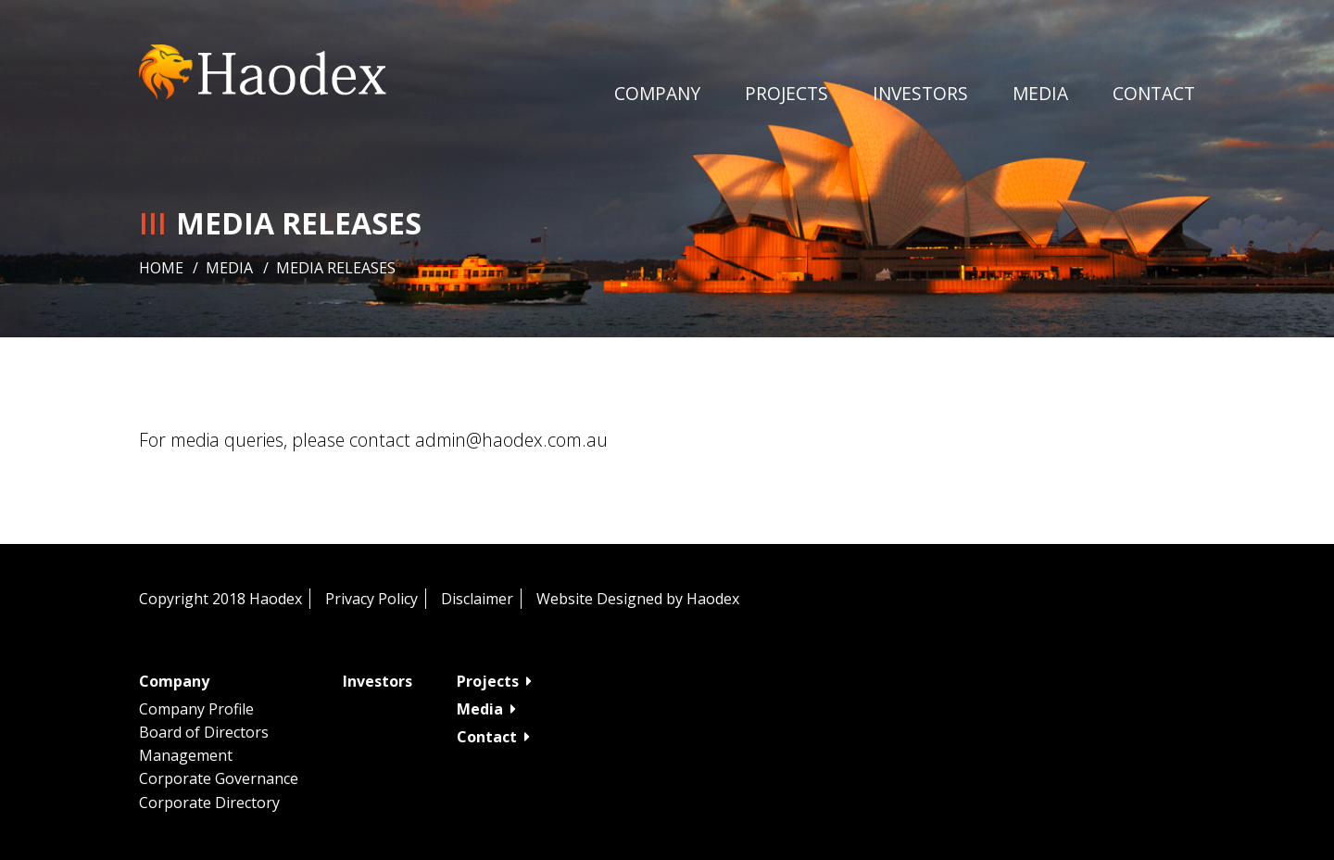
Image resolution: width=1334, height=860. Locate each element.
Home (161, 268)
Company (657, 93)
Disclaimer (477, 598)
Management (186, 755)
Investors (920, 93)
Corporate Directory (209, 802)
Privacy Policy (371, 598)
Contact (1154, 93)
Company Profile (196, 709)
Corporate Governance (218, 778)
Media (229, 268)
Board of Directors (204, 732)
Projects (786, 93)
